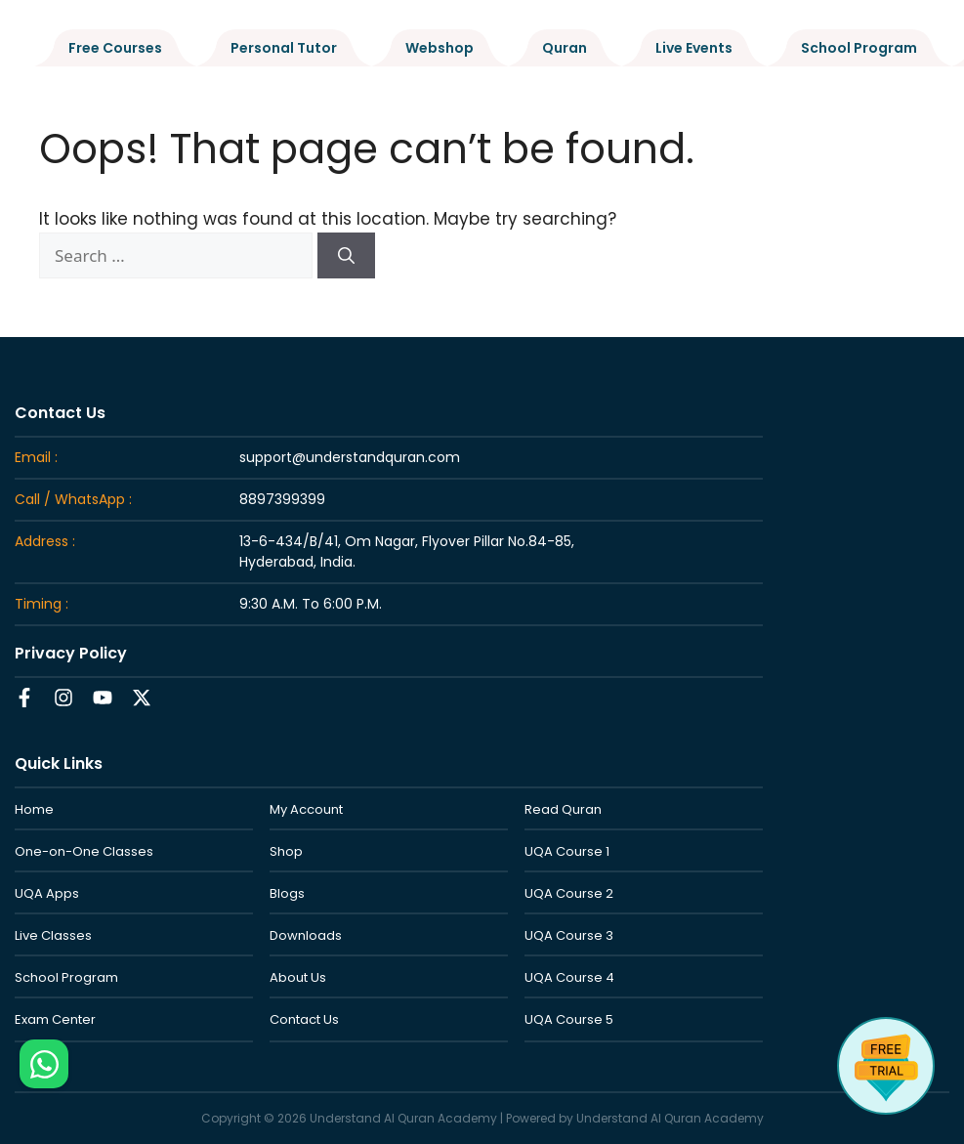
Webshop (439, 48)
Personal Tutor (284, 48)
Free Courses (115, 48)
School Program (859, 48)
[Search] (346, 256)
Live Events (694, 48)
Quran (564, 48)
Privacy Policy (71, 653)
